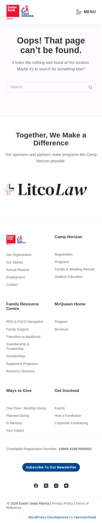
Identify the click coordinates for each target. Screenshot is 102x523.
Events (60, 408)
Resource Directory (20, 371)
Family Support (17, 329)
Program (61, 322)
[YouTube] (66, 486)
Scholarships (15, 356)
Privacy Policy (62, 503)
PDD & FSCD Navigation (24, 322)
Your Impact (15, 430)
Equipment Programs (22, 364)
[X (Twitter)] (46, 486)
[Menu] (86, 12)
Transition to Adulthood (23, 337)
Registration (64, 254)
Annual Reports (18, 270)
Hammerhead (85, 517)
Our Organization (19, 255)
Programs (62, 262)
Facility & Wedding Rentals (75, 269)
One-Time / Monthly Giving (26, 408)
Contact (12, 284)
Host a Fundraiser (68, 416)
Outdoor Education (69, 277)
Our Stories (14, 262)
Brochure (61, 329)
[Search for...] (45, 87)
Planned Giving (17, 416)
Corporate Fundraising (71, 423)
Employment (15, 277)
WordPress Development (48, 517)
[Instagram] (56, 486)
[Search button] (90, 87)
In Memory (14, 423)
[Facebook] (36, 486)
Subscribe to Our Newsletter (51, 467)
